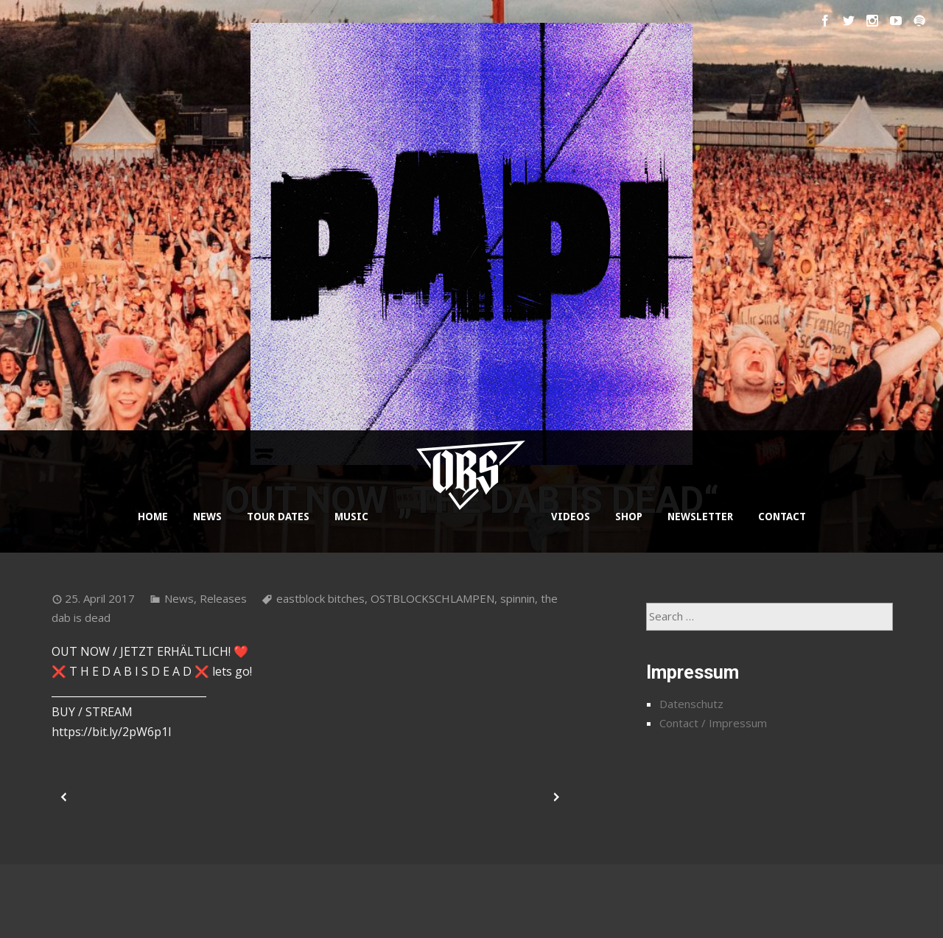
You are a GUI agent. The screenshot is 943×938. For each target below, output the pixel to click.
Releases (223, 598)
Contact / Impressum (713, 722)
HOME (153, 516)
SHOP (628, 516)
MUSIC (351, 516)
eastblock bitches (320, 598)
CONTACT (782, 516)
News (179, 598)
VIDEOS (570, 516)
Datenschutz (691, 703)
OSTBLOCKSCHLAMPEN (432, 598)
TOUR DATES (278, 516)
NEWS (207, 516)
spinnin (517, 598)
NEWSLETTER (700, 516)
